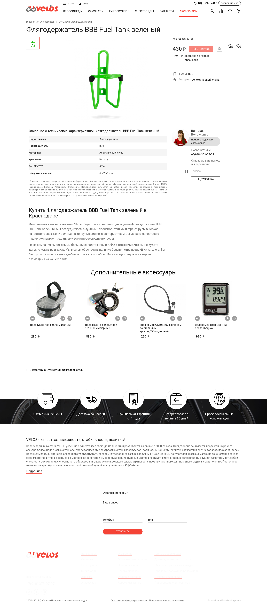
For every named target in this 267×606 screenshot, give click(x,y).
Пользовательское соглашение (166, 600)
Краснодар (191, 60)
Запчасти (167, 11)
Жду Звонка (206, 179)
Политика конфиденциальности (129, 600)
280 (45, 336)
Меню (68, 3)
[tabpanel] (106, 79)
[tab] (32, 43)
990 (210, 336)
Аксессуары (189, 11)
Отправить (123, 531)
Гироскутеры (119, 11)
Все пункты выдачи (38, 576)
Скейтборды (144, 11)
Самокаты (95, 11)
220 (155, 336)
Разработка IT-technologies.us (224, 600)
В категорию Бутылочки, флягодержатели (54, 370)
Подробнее (34, 471)
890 (95, 336)
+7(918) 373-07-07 (204, 3)
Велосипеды (72, 11)
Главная (30, 21)
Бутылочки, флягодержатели (75, 21)
